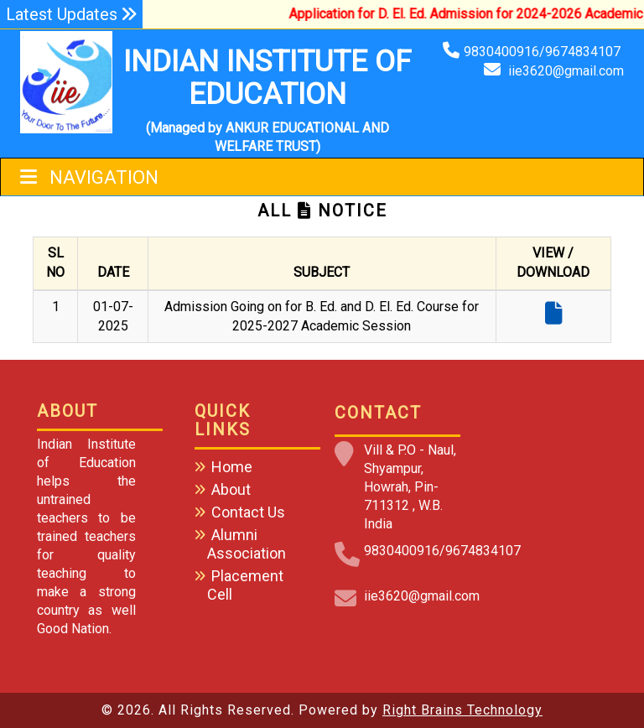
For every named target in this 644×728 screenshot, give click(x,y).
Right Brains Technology (462, 710)
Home (231, 467)
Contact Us (248, 512)
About (231, 489)
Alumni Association (246, 544)
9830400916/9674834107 (544, 52)
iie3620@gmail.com (566, 71)
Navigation (89, 177)
